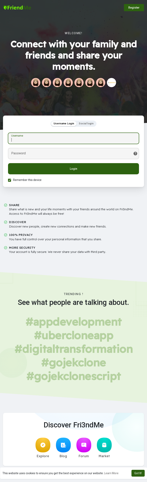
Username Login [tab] (64, 123)
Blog (63, 448)
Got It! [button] (138, 473)
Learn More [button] (111, 473)
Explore (42, 448)
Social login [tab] (86, 123)
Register (134, 7)
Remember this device (27, 180)
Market (104, 448)
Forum (83, 448)
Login (73, 168)
